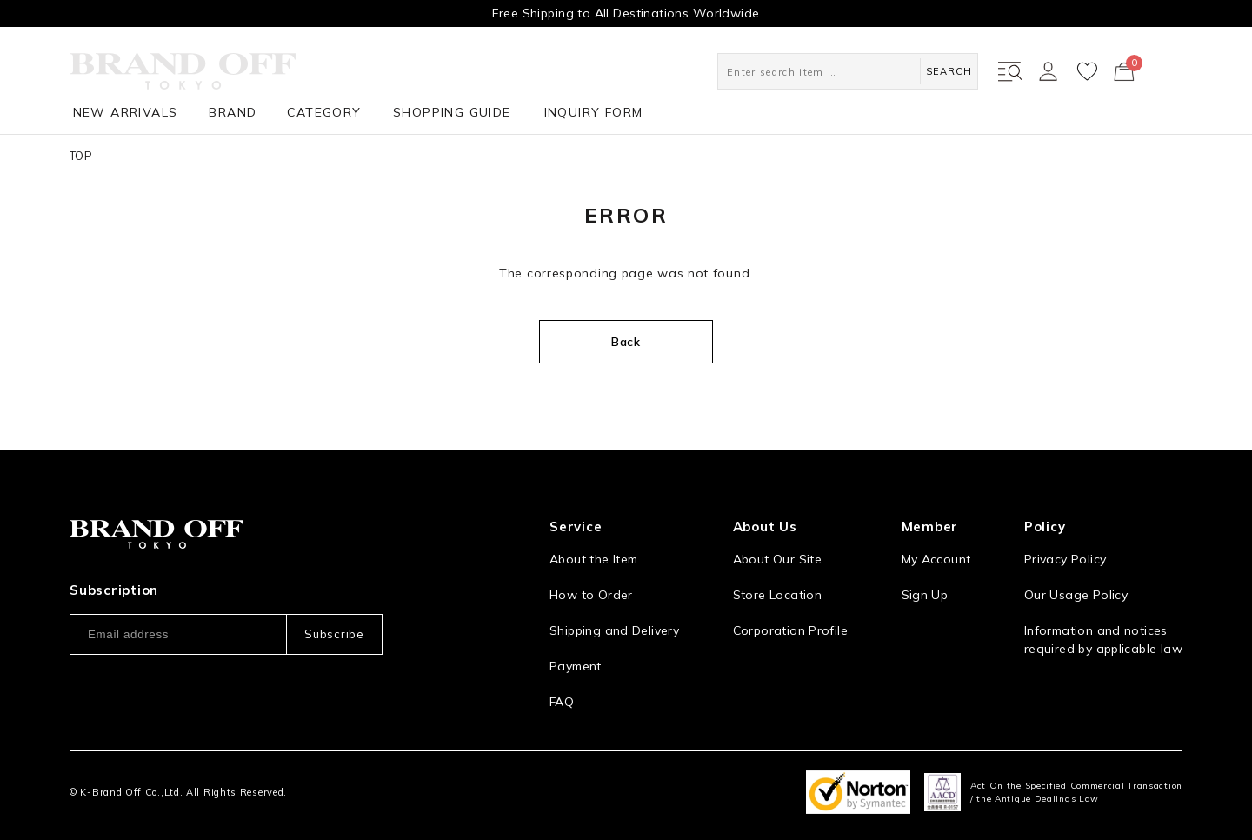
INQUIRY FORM (593, 112)
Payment (575, 666)
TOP (81, 156)
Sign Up (925, 595)
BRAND (232, 112)
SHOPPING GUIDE (452, 112)
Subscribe (333, 634)
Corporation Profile (790, 630)
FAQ (561, 702)
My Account (936, 559)
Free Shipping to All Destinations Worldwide (625, 13)
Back (626, 342)
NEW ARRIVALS (125, 112)
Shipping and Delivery (614, 630)
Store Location (777, 595)
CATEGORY (324, 112)
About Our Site (777, 559)
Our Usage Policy (1076, 595)
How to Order (591, 595)
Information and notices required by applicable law (1103, 640)
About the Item (593, 559)
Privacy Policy (1065, 559)
